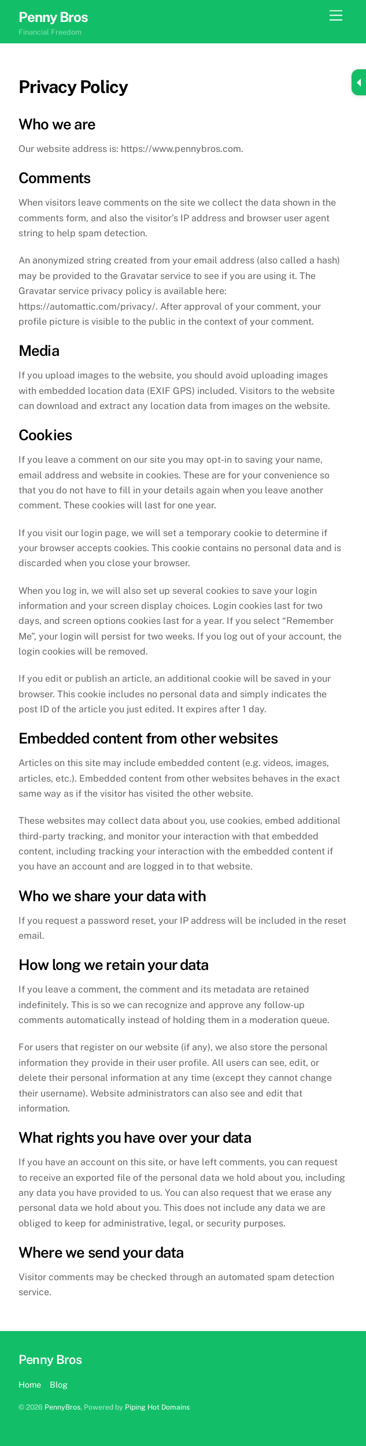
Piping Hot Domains (157, 1407)
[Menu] (335, 16)
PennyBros (62, 1407)
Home (30, 1384)
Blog (59, 1384)
